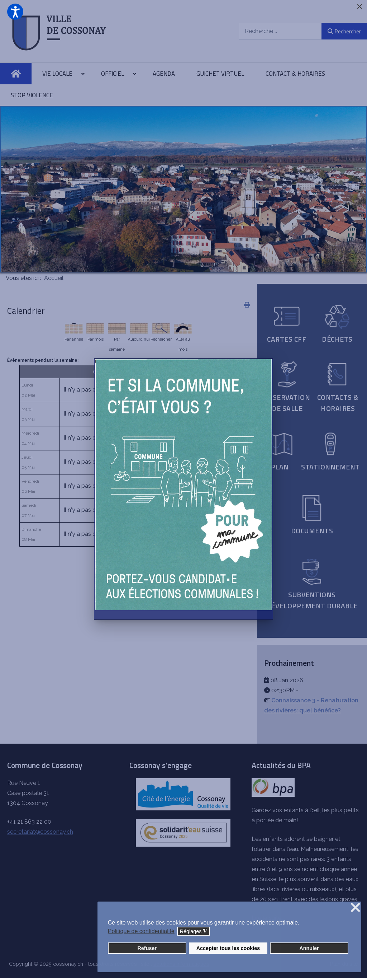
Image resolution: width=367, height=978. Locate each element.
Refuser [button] (147, 948)
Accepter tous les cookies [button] (228, 948)
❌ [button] (356, 908)
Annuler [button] (309, 948)
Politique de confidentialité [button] (141, 931)
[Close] (359, 6)
